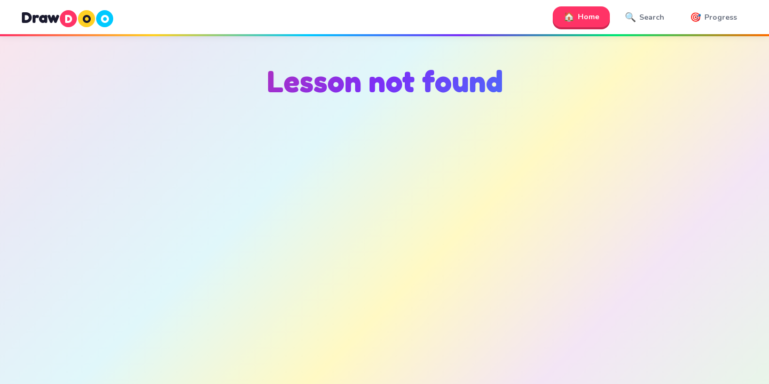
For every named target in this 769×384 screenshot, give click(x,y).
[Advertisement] (384, 214)
